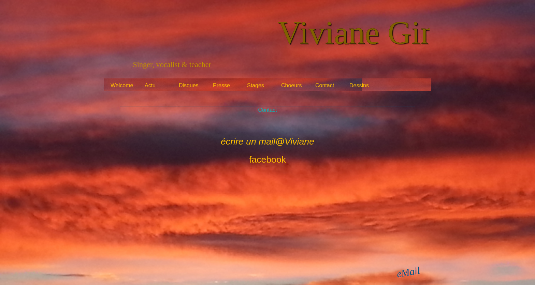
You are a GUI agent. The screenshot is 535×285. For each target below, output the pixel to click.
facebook (267, 159)
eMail (408, 272)
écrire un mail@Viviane (267, 141)
